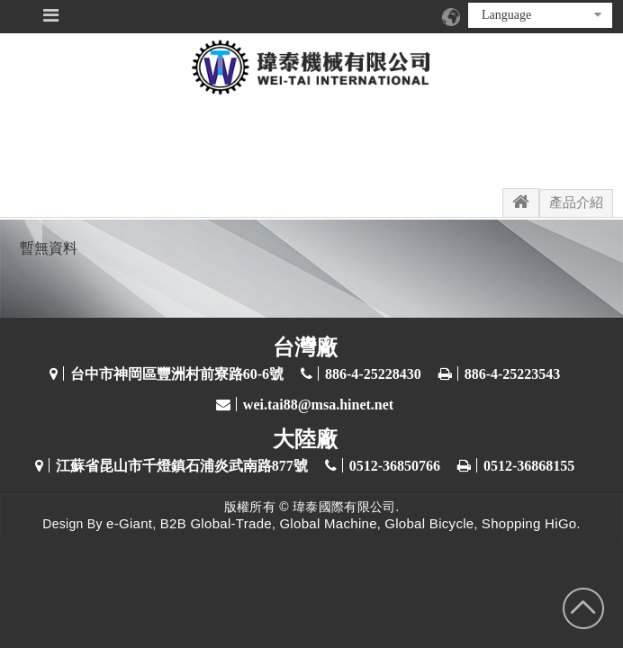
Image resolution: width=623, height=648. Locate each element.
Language (541, 15)
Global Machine (327, 523)
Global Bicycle (429, 523)
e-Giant (129, 523)
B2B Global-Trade (216, 523)
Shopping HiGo (529, 523)
